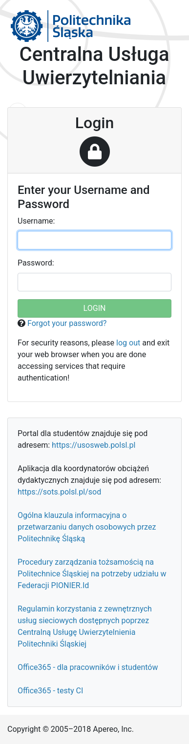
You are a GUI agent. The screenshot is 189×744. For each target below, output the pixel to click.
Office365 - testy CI (50, 690)
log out (128, 342)
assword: (36, 262)
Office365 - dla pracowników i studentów (88, 667)
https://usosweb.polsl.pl (93, 445)
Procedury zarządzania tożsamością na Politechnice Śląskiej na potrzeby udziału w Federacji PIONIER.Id (92, 573)
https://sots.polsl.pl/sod (59, 491)
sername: (36, 221)
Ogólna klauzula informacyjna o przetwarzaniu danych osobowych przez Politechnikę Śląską (87, 527)
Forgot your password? (66, 323)
